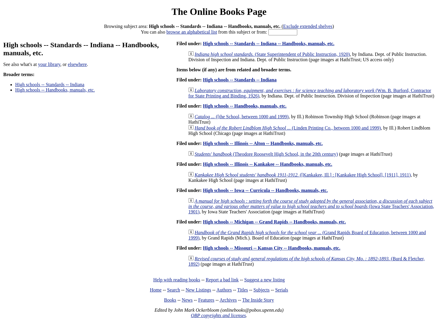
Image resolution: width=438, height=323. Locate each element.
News (187, 299)
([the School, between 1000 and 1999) (242, 116)
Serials (281, 289)
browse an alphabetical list (191, 31)
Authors (224, 289)
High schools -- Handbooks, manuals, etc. (55, 89)
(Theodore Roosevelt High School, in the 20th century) (266, 154)
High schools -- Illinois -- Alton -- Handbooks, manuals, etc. (263, 143)
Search (173, 289)
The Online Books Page (218, 11)
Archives (228, 299)
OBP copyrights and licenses (218, 315)
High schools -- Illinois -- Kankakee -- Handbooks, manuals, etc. (267, 164)
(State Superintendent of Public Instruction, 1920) (272, 54)
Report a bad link (222, 279)
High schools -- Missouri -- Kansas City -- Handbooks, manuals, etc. (271, 247)
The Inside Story (258, 299)
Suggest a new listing (264, 279)
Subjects (262, 289)
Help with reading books (176, 279)
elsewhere (77, 64)
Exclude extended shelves (307, 26)
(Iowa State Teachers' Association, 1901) (311, 206)
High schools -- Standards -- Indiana (49, 84)
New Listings (198, 289)
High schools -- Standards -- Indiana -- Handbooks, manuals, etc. (268, 43)
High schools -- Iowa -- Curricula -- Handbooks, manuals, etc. (265, 190)
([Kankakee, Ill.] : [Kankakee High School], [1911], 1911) (303, 174)
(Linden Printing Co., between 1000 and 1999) (288, 127)
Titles (242, 289)
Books (170, 299)
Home (156, 289)
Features (206, 299)
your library (49, 64)
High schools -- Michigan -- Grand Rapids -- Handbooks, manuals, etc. (274, 221)
